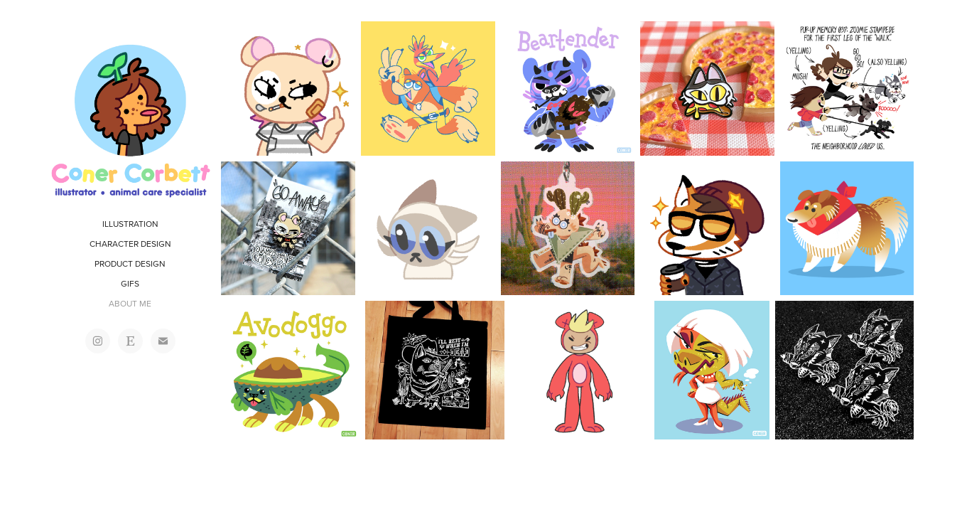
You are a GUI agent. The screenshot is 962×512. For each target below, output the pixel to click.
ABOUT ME (130, 303)
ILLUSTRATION (130, 224)
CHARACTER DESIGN (130, 244)
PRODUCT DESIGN (130, 263)
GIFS (130, 283)
